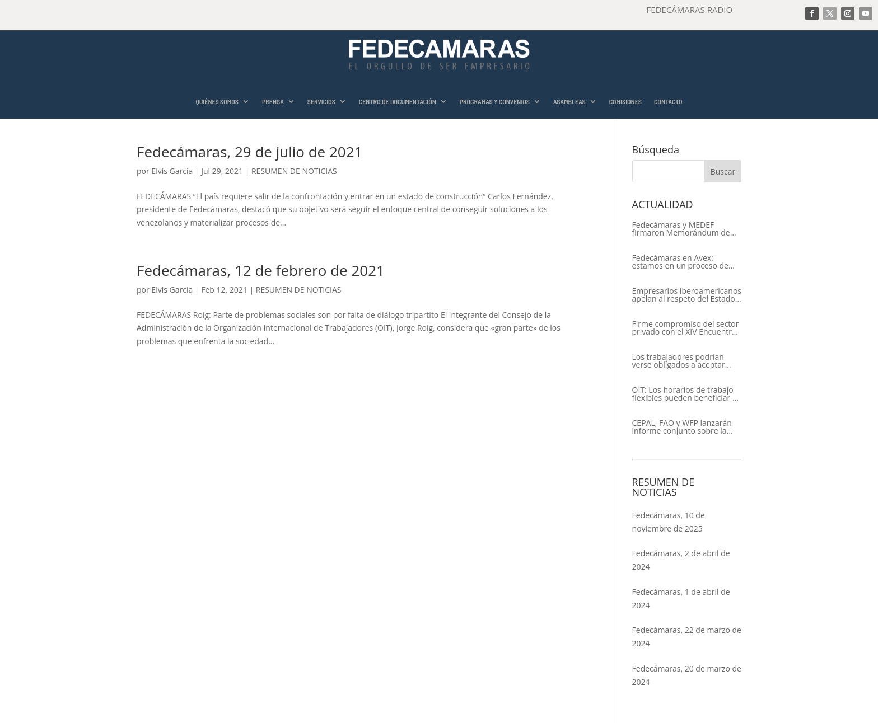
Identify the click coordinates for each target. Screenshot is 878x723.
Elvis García (172, 171)
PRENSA (273, 101)
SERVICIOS (321, 101)
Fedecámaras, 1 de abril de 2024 (681, 598)
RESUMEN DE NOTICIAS (294, 171)
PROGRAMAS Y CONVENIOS (495, 101)
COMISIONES (625, 101)
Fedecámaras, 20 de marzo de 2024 (686, 675)
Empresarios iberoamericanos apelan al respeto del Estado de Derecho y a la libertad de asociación (686, 295)
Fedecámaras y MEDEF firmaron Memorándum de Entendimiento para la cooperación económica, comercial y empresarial (681, 229)
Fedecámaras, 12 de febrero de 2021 (261, 270)
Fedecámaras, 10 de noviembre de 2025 (668, 522)
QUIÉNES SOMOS (217, 101)
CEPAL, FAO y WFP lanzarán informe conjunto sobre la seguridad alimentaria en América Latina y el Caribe (682, 427)
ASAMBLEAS (569, 101)
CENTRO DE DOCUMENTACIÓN (397, 101)
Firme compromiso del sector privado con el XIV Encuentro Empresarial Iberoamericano (685, 328)
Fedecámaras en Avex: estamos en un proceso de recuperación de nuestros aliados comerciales (680, 262)
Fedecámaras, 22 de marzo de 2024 (686, 637)
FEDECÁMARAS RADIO (690, 9)
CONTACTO (668, 101)
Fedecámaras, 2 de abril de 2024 (681, 560)
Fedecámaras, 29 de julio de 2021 (249, 152)
